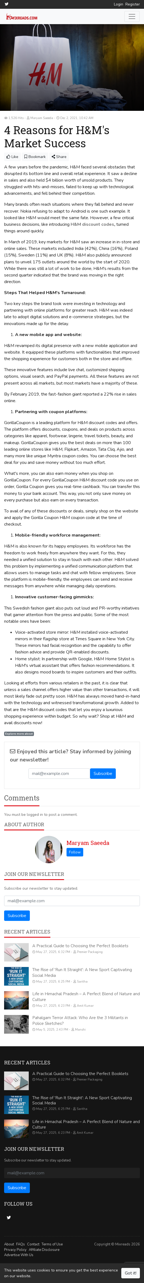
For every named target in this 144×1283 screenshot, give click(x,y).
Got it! (130, 1273)
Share (59, 156)
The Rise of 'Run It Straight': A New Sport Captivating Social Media (82, 1100)
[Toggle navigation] (132, 16)
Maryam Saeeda (88, 842)
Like (12, 156)
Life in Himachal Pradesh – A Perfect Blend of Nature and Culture (86, 1124)
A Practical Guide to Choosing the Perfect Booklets (80, 945)
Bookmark (35, 156)
